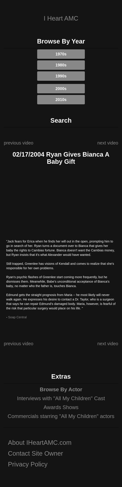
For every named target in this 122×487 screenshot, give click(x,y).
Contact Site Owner (35, 453)
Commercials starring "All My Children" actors (61, 416)
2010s (61, 99)
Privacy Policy (27, 464)
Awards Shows (61, 407)
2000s (61, 88)
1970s (61, 54)
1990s (61, 76)
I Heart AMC (61, 18)
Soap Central (17, 317)
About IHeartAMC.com (39, 442)
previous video (18, 142)
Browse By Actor (61, 389)
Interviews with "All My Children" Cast (61, 398)
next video (107, 142)
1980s (61, 65)
